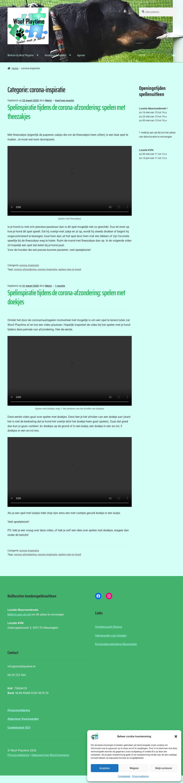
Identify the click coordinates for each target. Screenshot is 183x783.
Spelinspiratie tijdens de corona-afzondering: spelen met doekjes (66, 297)
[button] (176, 736)
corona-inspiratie (29, 265)
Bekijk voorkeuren (163, 768)
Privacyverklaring (140, 776)
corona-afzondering (25, 269)
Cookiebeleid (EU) (19, 727)
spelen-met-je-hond (69, 269)
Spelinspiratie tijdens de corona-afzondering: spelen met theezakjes (66, 111)
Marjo (48, 100)
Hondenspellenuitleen (55, 55)
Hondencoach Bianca (108, 627)
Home (15, 68)
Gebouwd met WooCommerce (50, 755)
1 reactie (60, 285)
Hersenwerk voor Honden (111, 635)
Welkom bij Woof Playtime (21, 55)
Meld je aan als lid (19, 614)
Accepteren (105, 768)
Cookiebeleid (124, 776)
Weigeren (134, 768)
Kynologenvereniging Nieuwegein (116, 644)
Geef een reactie (64, 100)
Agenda (81, 55)
